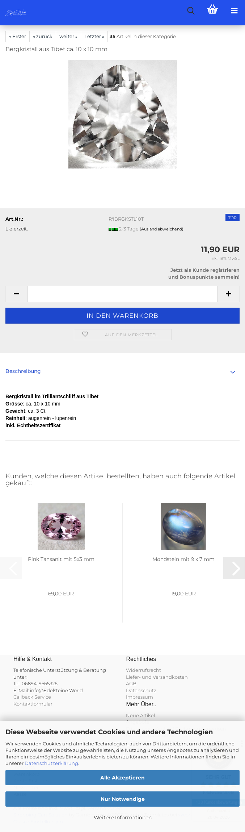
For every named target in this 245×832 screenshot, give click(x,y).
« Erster (17, 36)
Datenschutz (141, 690)
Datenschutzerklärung (51, 763)
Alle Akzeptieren (122, 777)
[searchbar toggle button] (191, 11)
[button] (16, 294)
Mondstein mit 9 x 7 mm (183, 559)
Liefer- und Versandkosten (157, 677)
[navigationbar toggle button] (234, 11)
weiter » (68, 36)
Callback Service (32, 697)
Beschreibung (23, 371)
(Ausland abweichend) (161, 229)
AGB (131, 683)
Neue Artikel (140, 715)
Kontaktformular (32, 704)
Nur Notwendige (123, 799)
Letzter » (94, 36)
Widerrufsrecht (143, 670)
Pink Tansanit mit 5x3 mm (61, 559)
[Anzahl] (122, 294)
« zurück (42, 36)
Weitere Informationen (123, 817)
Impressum (139, 697)
